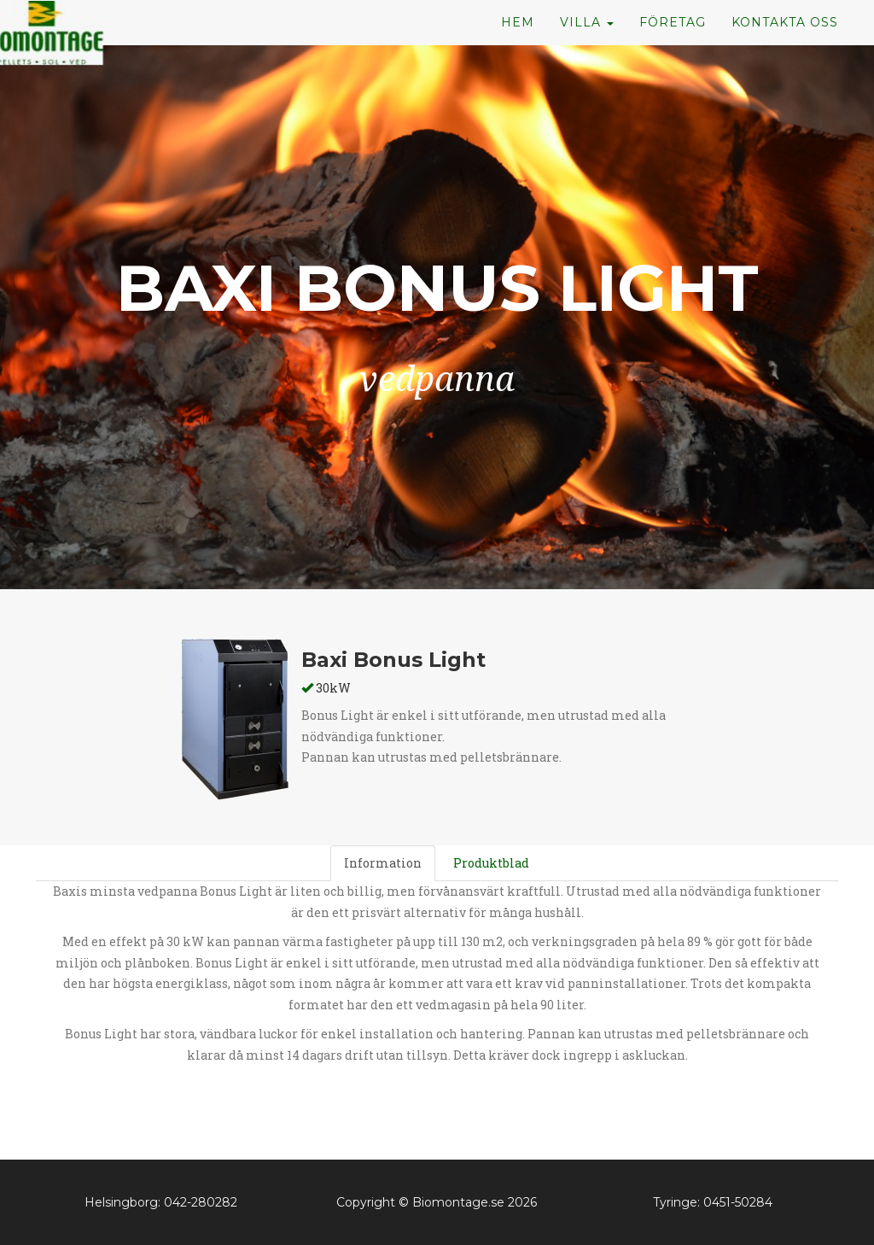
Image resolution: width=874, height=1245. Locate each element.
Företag (672, 51)
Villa (587, 51)
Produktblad (491, 863)
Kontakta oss (784, 51)
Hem (517, 51)
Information (383, 863)
